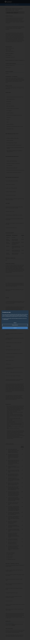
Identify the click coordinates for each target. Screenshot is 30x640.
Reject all (15, 322)
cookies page (5, 319)
